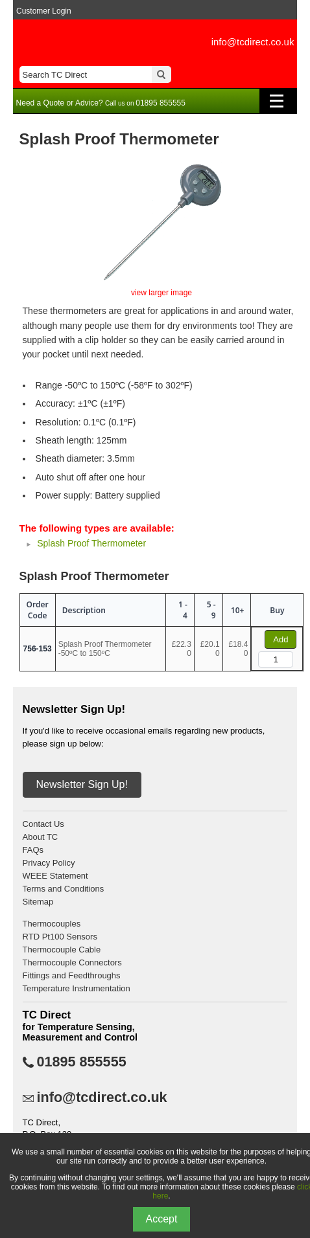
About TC (40, 837)
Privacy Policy (49, 863)
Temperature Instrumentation (76, 988)
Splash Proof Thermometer (91, 543)
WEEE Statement (55, 876)
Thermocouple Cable (62, 949)
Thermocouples (52, 923)
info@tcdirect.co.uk (252, 41)
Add (280, 639)
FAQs (33, 850)
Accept (162, 1218)
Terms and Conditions (63, 889)
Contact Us (43, 824)
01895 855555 (81, 1061)
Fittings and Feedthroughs (72, 975)
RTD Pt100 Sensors (60, 936)
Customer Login (43, 11)
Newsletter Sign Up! (82, 784)
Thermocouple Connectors (72, 962)
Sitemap (38, 901)
